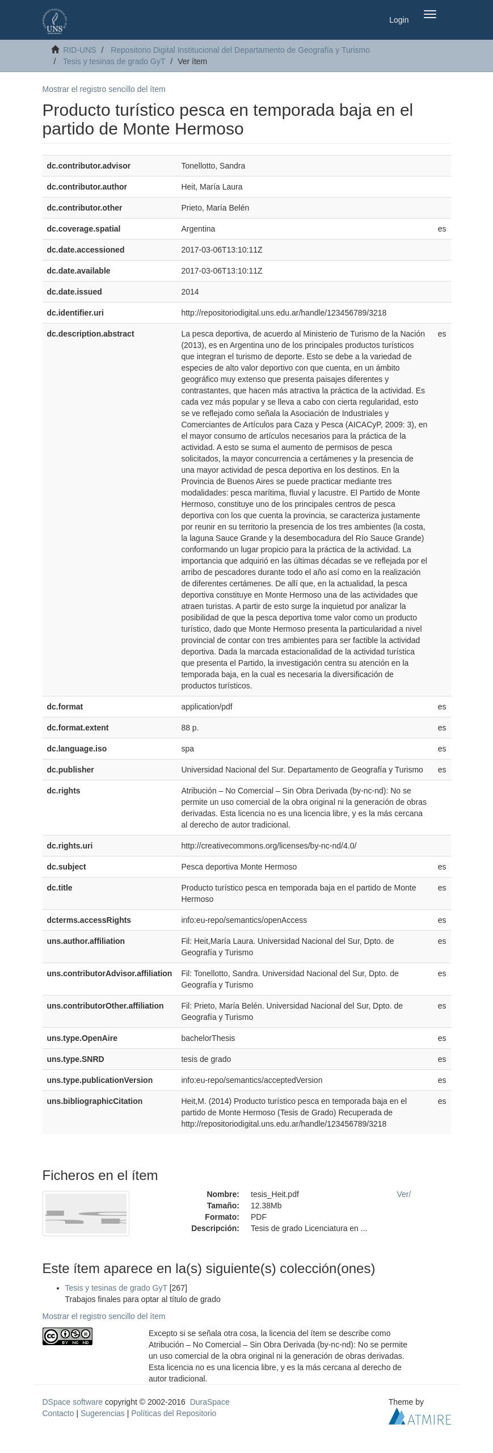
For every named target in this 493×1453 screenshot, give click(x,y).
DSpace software (73, 1401)
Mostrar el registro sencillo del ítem (104, 89)
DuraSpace (210, 1401)
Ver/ (404, 1194)
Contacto (58, 1413)
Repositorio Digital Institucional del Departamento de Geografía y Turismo (240, 49)
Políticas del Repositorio (173, 1413)
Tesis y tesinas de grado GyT (114, 61)
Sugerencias (103, 1413)
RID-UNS (79, 49)
